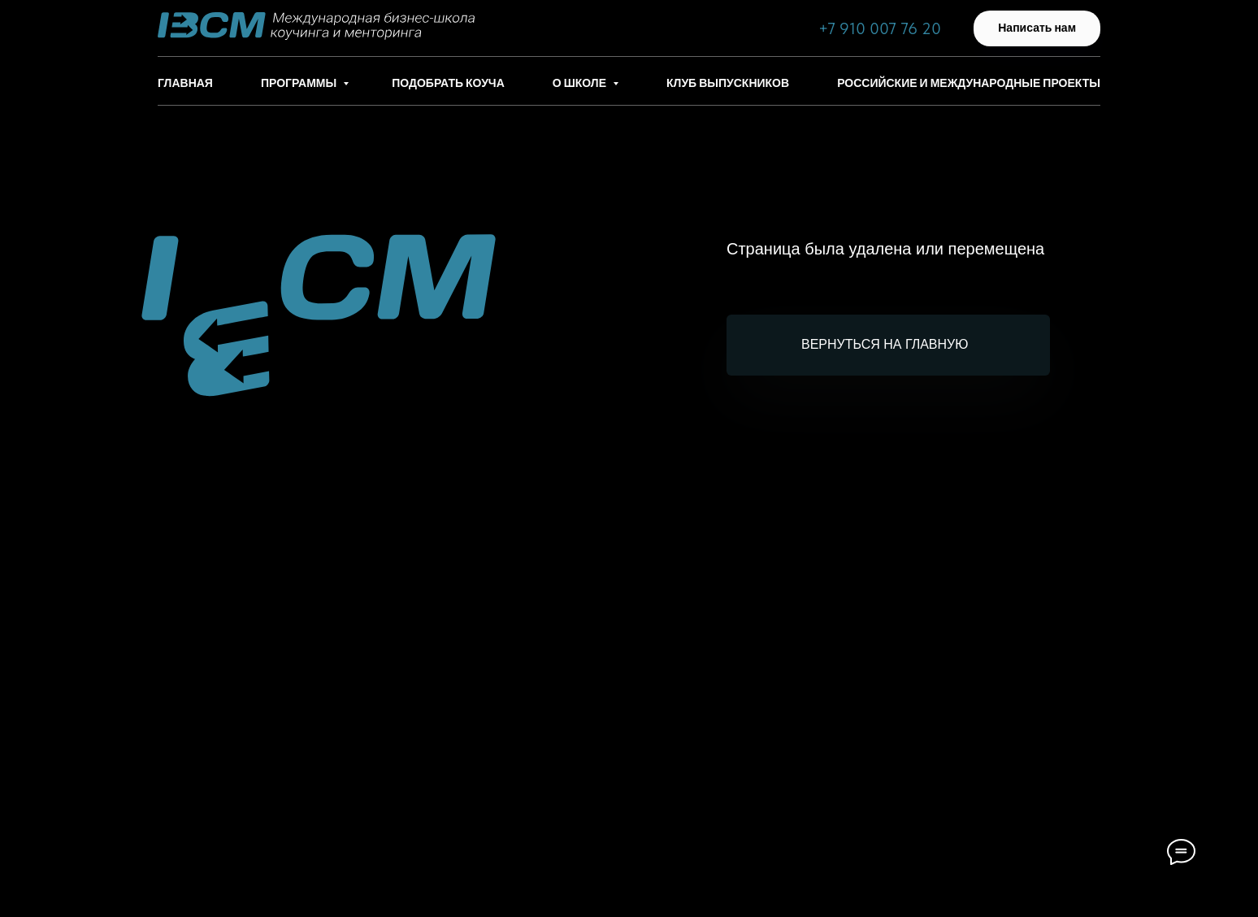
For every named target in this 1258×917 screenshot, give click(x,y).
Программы (300, 82)
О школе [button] (581, 82)
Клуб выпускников (727, 82)
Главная (185, 82)
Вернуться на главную (884, 344)
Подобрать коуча (448, 82)
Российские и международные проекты (968, 82)
